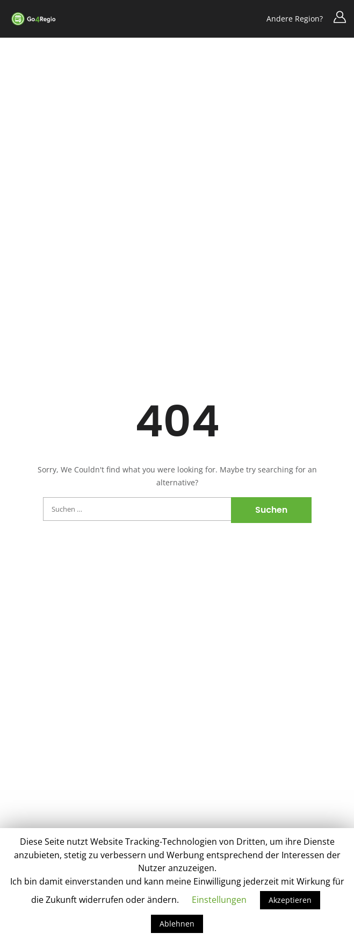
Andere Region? (294, 18)
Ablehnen (177, 923)
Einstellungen (219, 900)
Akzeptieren (290, 900)
